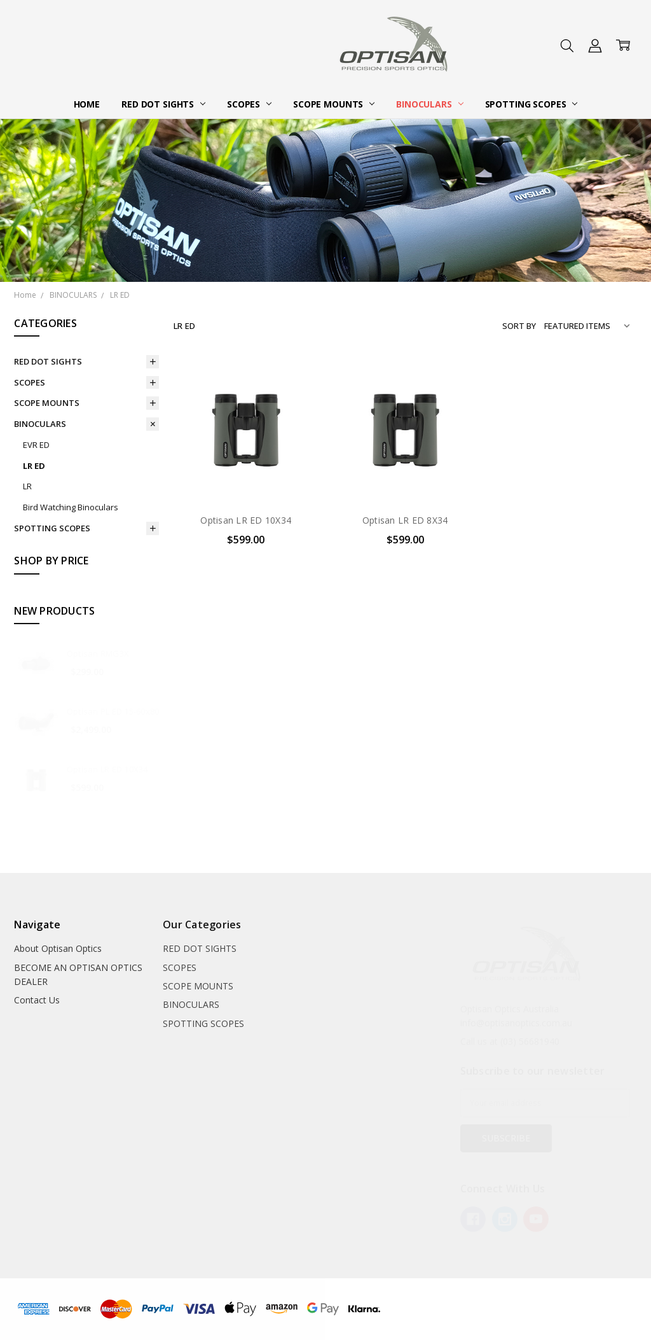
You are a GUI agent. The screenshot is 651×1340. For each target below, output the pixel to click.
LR (27, 486)
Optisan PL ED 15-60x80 (113, 711)
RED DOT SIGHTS (163, 104)
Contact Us (37, 1000)
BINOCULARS (429, 104)
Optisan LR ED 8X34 (405, 520)
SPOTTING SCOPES (531, 104)
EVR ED (36, 444)
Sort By (519, 326)
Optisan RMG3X (98, 653)
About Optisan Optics (58, 948)
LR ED (34, 465)
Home (87, 104)
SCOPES (249, 104)
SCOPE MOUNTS (333, 104)
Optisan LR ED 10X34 (107, 769)
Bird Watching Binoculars (70, 507)
